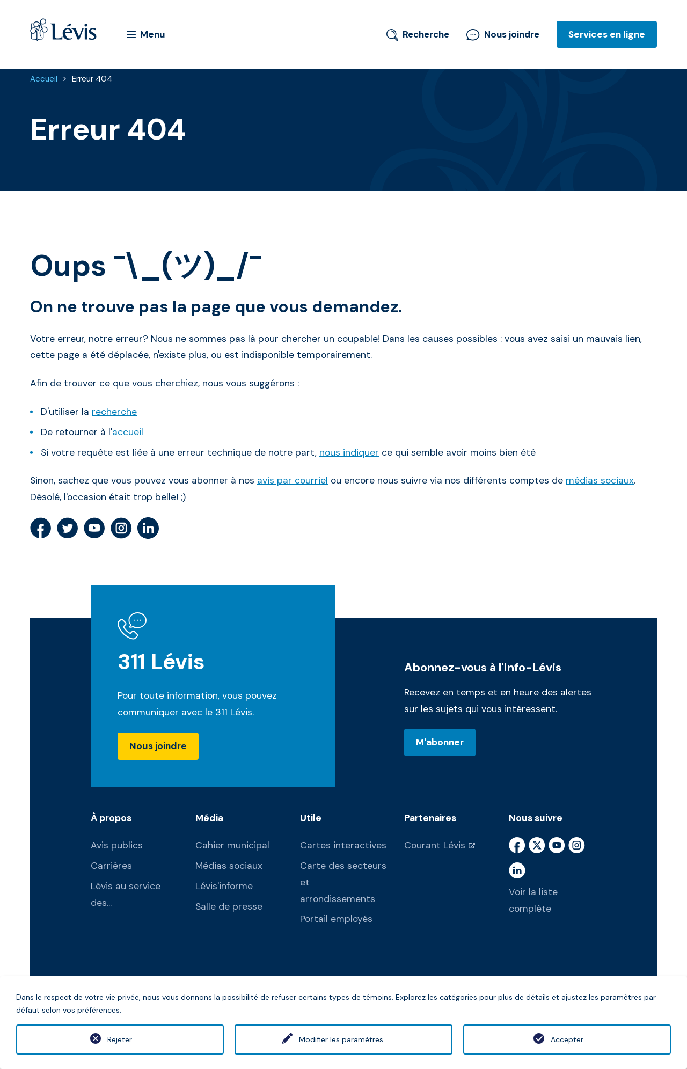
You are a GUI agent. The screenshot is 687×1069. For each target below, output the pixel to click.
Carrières (111, 866)
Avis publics (117, 845)
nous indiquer (349, 452)
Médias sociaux (228, 866)
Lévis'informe (224, 886)
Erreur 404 (92, 79)
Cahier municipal (232, 845)
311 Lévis (161, 662)
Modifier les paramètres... (343, 1039)
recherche (114, 412)
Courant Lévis (434, 845)
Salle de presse (228, 906)
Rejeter (119, 1039)
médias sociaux (600, 480)
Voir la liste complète (533, 900)
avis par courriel (292, 480)
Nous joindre (502, 34)
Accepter (567, 1039)
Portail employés (336, 919)
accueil (127, 432)
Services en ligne (606, 34)
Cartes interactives (343, 845)
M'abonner (440, 742)
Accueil (43, 79)
